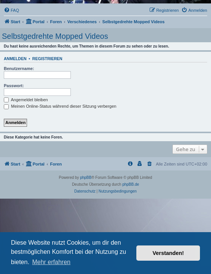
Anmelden (15, 58)
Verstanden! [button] (168, 253)
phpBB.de (130, 184)
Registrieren (47, 58)
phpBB (85, 177)
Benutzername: (19, 68)
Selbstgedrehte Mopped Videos (55, 36)
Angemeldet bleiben (26, 99)
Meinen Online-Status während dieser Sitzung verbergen (60, 106)
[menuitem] (11, 10)
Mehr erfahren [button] (51, 262)
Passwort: (14, 85)
